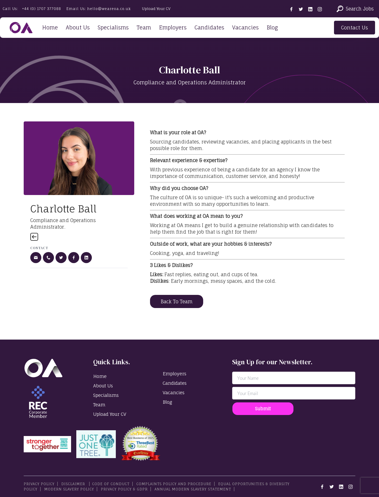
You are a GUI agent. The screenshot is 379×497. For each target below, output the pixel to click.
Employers (173, 27)
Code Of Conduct (110, 484)
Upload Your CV (156, 8)
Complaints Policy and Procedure (173, 484)
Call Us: (32, 9)
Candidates (209, 27)
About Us (78, 27)
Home (50, 27)
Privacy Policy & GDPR (124, 489)
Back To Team (177, 301)
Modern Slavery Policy (69, 489)
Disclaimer (73, 484)
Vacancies (245, 27)
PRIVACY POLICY (39, 484)
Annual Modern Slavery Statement (192, 489)
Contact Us (354, 27)
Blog (272, 27)
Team (144, 27)
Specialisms (113, 27)
